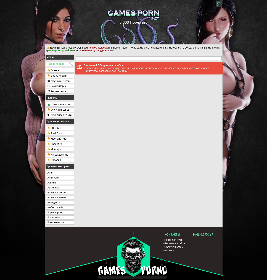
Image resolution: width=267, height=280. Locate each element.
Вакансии (169, 250)
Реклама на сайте (174, 243)
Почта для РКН (173, 239)
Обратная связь (173, 247)
